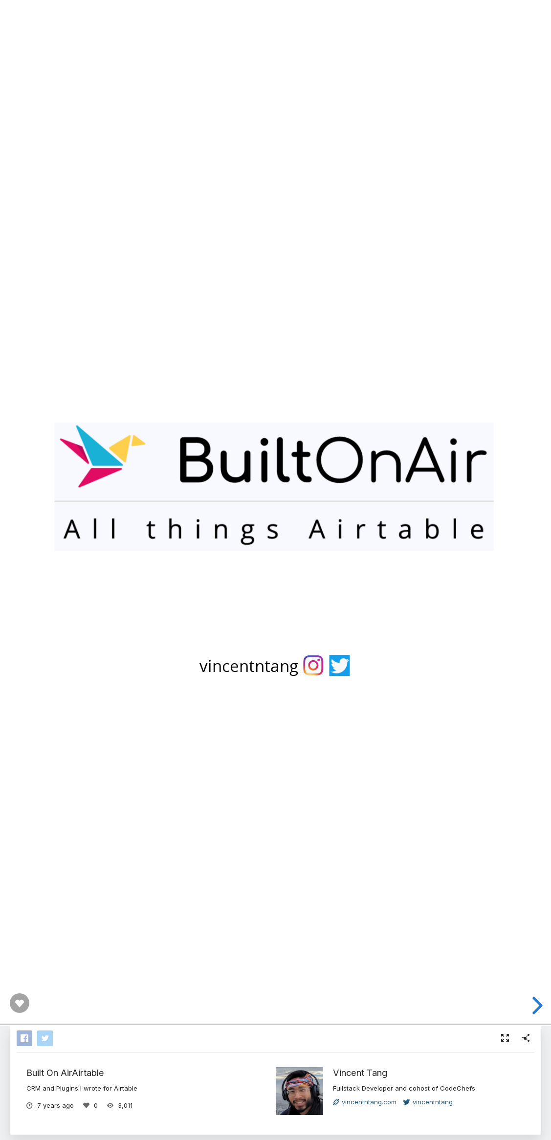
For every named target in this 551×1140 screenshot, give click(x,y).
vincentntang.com (365, 1102)
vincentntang (428, 1102)
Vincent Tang (360, 1072)
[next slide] (536, 1005)
